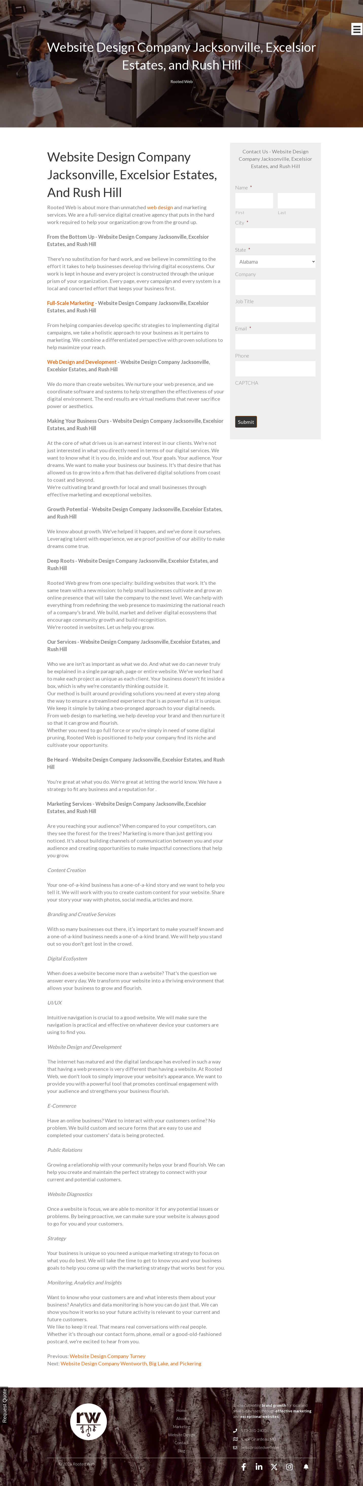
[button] (243, 1467)
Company (245, 270)
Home (181, 1410)
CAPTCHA (246, 370)
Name (243, 187)
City (242, 220)
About (181, 1418)
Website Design (181, 1434)
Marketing (181, 1426)
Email (243, 320)
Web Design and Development (82, 362)
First (239, 210)
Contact (181, 1442)
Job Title (244, 295)
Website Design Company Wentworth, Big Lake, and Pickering (131, 1363)
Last (282, 210)
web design (160, 207)
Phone (242, 345)
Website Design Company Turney (107, 1356)
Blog (181, 1450)
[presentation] (273, 385)
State (242, 245)
